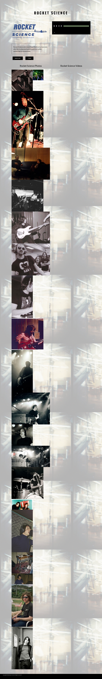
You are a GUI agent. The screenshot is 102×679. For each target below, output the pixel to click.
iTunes (29, 58)
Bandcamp (18, 58)
